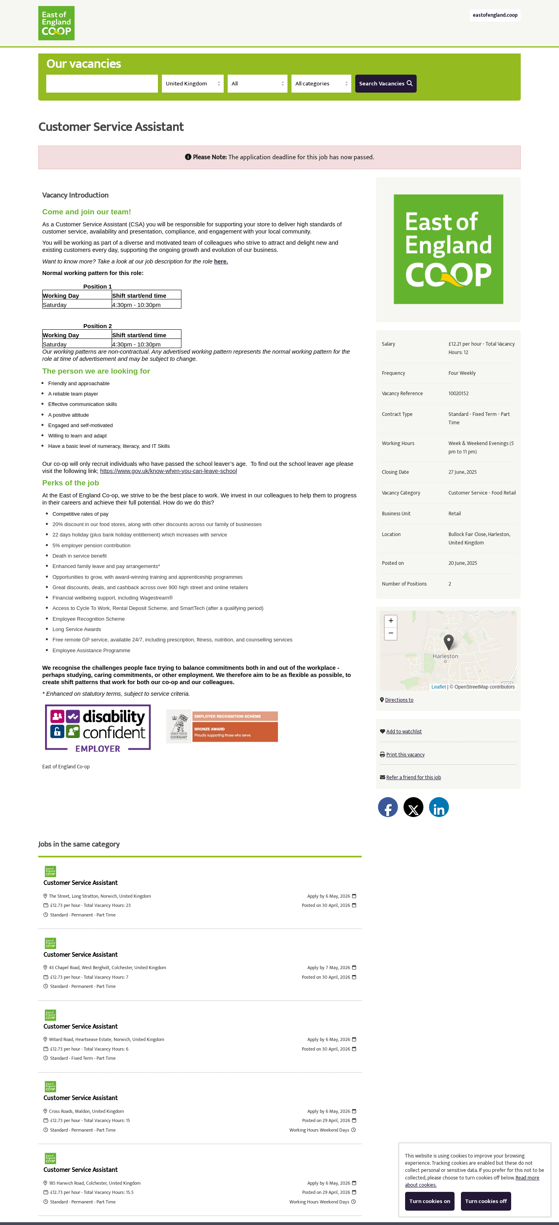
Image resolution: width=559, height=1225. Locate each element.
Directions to (399, 700)
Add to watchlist (404, 731)
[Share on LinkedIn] (439, 807)
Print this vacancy (405, 754)
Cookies (275, 1191)
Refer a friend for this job (413, 777)
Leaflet (438, 687)
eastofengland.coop (495, 15)
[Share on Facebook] (388, 807)
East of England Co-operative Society (56, 23)
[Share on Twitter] (413, 807)
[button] (449, 642)
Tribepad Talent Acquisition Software (210, 1191)
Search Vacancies (386, 84)
